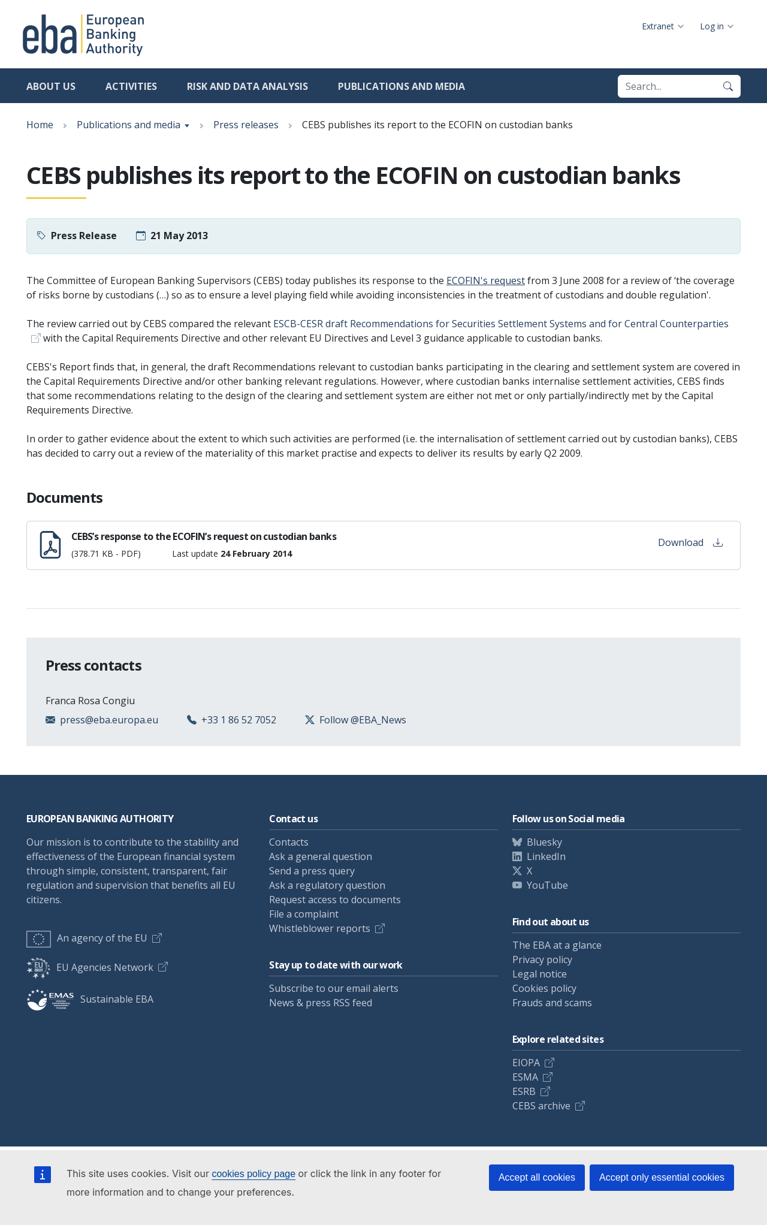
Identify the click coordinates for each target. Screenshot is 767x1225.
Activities (131, 86)
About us (51, 86)
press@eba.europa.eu (109, 719)
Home (39, 124)
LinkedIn (546, 856)
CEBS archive (541, 1105)
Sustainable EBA (89, 999)
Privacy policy (542, 959)
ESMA (525, 1077)
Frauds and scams (552, 1002)
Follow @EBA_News (362, 719)
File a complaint (304, 914)
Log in (712, 26)
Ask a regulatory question (327, 885)
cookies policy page (253, 1174)
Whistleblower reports (319, 928)
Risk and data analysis (247, 86)
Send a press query (312, 870)
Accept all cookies (537, 1177)
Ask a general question (320, 856)
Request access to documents (335, 899)
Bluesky (544, 842)
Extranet (658, 26)
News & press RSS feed (320, 1002)
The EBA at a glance (557, 945)
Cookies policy (544, 988)
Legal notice (539, 973)
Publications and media (401, 86)
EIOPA (526, 1062)
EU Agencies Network (89, 967)
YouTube (547, 885)
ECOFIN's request (485, 280)
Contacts (289, 842)
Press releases (246, 124)
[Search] (728, 86)
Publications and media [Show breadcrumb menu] (128, 124)
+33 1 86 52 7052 (238, 719)
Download (690, 542)
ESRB (524, 1091)
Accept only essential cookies (661, 1177)
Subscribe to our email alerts (333, 988)
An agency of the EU (86, 938)
